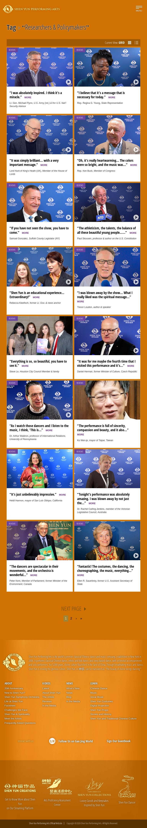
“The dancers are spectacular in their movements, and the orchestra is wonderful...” (34, 570)
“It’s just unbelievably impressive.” (38, 494)
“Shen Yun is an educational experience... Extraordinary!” (37, 294)
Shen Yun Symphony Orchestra (22, 697)
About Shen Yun (51, 692)
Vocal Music (97, 697)
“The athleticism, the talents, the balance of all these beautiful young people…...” (106, 230)
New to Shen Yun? (15, 692)
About (8, 683)
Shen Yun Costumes (101, 701)
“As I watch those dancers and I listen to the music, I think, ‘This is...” (39, 427)
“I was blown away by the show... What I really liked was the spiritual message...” (105, 296)
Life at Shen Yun (14, 701)
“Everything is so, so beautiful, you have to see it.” (38, 363)
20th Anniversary (14, 688)
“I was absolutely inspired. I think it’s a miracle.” (36, 94)
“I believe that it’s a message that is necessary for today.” (101, 94)
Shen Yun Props (99, 710)
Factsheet (10, 705)
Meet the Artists (13, 718)
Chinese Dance (98, 688)
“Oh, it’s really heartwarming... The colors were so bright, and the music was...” (107, 162)
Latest (45, 688)
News (69, 683)
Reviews (12, 50)
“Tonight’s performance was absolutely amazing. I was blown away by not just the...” (103, 498)
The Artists (48, 697)
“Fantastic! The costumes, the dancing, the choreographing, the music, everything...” (106, 570)
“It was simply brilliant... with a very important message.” (34, 162)
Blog (68, 697)
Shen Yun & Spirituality (17, 714)
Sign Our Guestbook (119, 741)
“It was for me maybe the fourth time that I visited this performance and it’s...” (106, 363)
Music (93, 692)
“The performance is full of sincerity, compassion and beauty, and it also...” (104, 429)
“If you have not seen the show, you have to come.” (39, 230)
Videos (46, 683)
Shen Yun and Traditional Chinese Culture (113, 718)
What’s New (73, 688)
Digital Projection (99, 705)
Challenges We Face (16, 710)
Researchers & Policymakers (55, 27)
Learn (93, 683)
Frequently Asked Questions (20, 723)
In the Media (49, 705)
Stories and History (100, 714)
